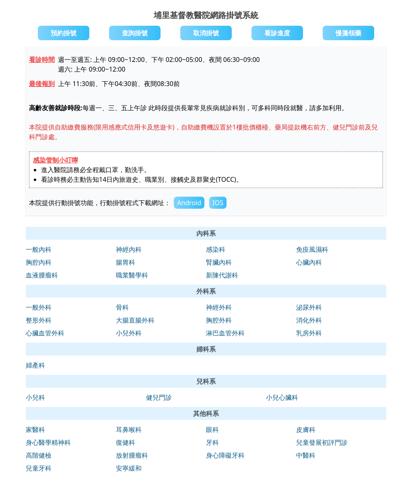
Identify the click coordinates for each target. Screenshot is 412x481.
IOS (217, 202)
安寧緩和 (129, 468)
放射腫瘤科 (132, 455)
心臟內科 (309, 262)
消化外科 (309, 320)
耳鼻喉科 (129, 429)
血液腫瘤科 (42, 275)
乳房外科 (309, 333)
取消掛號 (206, 33)
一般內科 (39, 249)
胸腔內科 (39, 262)
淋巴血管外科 (225, 333)
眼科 (212, 429)
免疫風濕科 (312, 249)
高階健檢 (39, 455)
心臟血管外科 (45, 333)
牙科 (212, 442)
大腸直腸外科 (135, 320)
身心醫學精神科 (48, 442)
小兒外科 (129, 333)
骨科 (122, 307)
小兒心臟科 (282, 397)
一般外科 (39, 307)
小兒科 (35, 397)
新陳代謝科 (222, 275)
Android (189, 202)
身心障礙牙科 (225, 455)
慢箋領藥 (348, 33)
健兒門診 (159, 397)
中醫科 (305, 455)
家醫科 (35, 429)
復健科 (125, 442)
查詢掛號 (135, 33)
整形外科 (39, 320)
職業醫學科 (132, 275)
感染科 (215, 249)
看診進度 (277, 33)
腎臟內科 (219, 262)
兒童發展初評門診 (322, 442)
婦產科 (35, 365)
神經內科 (129, 249)
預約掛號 (63, 33)
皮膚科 (305, 429)
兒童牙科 (39, 468)
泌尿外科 (309, 307)
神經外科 (219, 307)
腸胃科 (125, 262)
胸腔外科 (219, 320)
